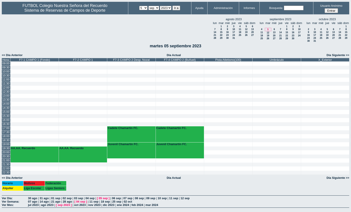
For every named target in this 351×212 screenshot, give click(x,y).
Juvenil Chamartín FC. (123, 144)
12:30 (6, 91)
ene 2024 (123, 205)
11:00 (6, 79)
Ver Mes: (8, 205)
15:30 (6, 116)
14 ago (44, 201)
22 (221, 35)
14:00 (6, 103)
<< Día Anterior (12, 55)
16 (227, 32)
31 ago (44, 198)
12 (246, 29)
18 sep (105, 201)
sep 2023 (64, 205)
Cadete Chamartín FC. (123, 128)
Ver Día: (7, 198)
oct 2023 (80, 205)
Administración (223, 8)
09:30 (6, 67)
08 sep (139, 198)
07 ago (32, 201)
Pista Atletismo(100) (228, 59)
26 (246, 35)
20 (252, 32)
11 (240, 29)
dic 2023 (108, 205)
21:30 (6, 164)
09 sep (150, 198)
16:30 (6, 124)
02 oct (128, 201)
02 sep (67, 198)
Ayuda (199, 8)
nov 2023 (94, 205)
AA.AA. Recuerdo (23, 148)
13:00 (6, 95)
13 (252, 29)
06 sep (116, 198)
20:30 (6, 156)
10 (233, 29)
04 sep (90, 198)
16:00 (6, 120)
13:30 (6, 99)
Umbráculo (277, 59)
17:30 (6, 132)
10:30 (6, 75)
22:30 (6, 172)
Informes (249, 8)
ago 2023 (47, 205)
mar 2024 (152, 205)
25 (240, 35)
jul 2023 (33, 205)
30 (227, 38)
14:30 (6, 107)
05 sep (103, 198)
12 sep (185, 198)
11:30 (6, 83)
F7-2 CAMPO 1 (83, 59)
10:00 (6, 71)
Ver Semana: (10, 201)
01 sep (55, 198)
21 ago (55, 201)
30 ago (32, 198)
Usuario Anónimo (331, 5)
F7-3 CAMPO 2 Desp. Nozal (131, 59)
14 (215, 32)
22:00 (6, 168)
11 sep (173, 198)
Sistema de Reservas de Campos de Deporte (64, 10)
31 (233, 38)
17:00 (6, 128)
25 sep (116, 201)
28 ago (67, 201)
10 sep (162, 198)
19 (246, 32)
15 (221, 32)
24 (233, 35)
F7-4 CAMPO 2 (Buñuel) (180, 59)
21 (215, 35)
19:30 (6, 148)
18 (240, 32)
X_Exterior (325, 59)
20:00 (6, 152)
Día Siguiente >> (338, 55)
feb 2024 (137, 205)
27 (252, 35)
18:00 (6, 136)
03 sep (78, 198)
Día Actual (174, 55)
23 (227, 35)
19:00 (6, 144)
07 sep (127, 198)
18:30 (6, 140)
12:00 (6, 87)
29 (221, 38)
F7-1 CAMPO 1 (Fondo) (34, 59)
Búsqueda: (276, 8)
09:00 (6, 63)
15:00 (6, 112)
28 (215, 38)
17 (233, 32)
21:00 (6, 160)
